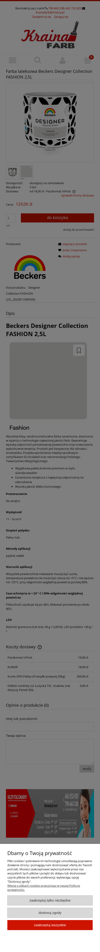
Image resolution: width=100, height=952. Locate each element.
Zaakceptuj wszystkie (50, 925)
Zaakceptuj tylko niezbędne (49, 900)
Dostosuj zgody (50, 913)
